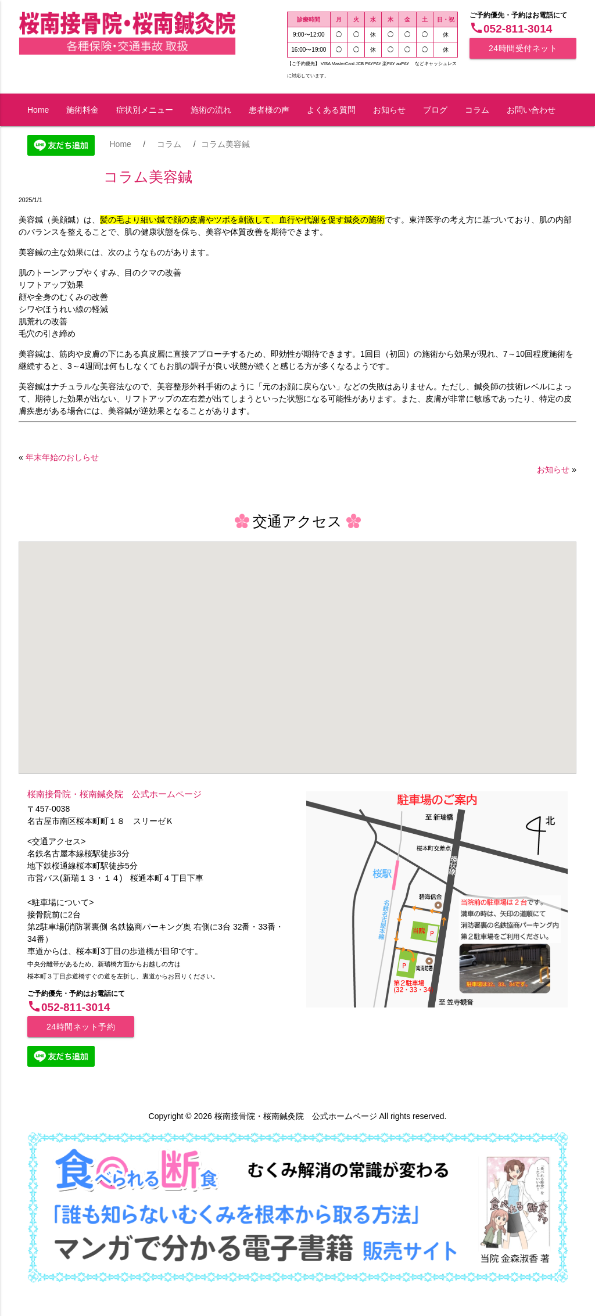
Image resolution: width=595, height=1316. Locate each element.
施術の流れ (211, 109)
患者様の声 (269, 109)
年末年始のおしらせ (62, 457)
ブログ (435, 109)
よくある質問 (331, 109)
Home (38, 109)
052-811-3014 (510, 29)
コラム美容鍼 (147, 177)
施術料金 (82, 109)
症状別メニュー (144, 109)
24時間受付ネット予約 (523, 51)
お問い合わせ (531, 109)
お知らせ (389, 109)
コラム (477, 109)
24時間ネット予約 (80, 1026)
